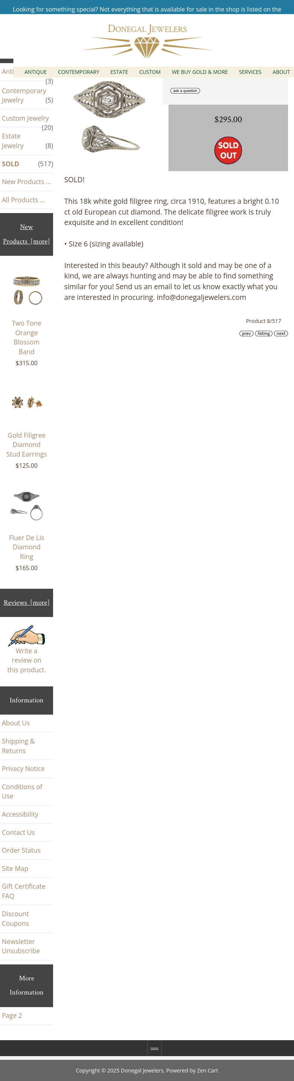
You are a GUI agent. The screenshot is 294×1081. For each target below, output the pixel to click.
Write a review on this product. (26, 649)
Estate (119, 71)
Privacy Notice (23, 768)
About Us (16, 722)
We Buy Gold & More (200, 71)
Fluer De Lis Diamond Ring (26, 522)
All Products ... (23, 199)
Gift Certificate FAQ (24, 891)
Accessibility (20, 814)
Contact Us (18, 832)
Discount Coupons (15, 918)
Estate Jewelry (27, 140)
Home (154, 1048)
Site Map (15, 868)
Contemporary (78, 71)
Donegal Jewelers (142, 1070)
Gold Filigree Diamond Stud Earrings (26, 420)
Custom (150, 71)
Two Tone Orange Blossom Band (26, 313)
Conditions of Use (22, 791)
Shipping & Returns (18, 746)
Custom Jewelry (27, 120)
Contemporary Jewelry (27, 95)
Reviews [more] (27, 602)
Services (250, 71)
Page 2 (12, 1015)
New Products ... (26, 181)
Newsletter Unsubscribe (21, 946)
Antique (35, 71)
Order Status (21, 850)
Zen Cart (207, 1070)
